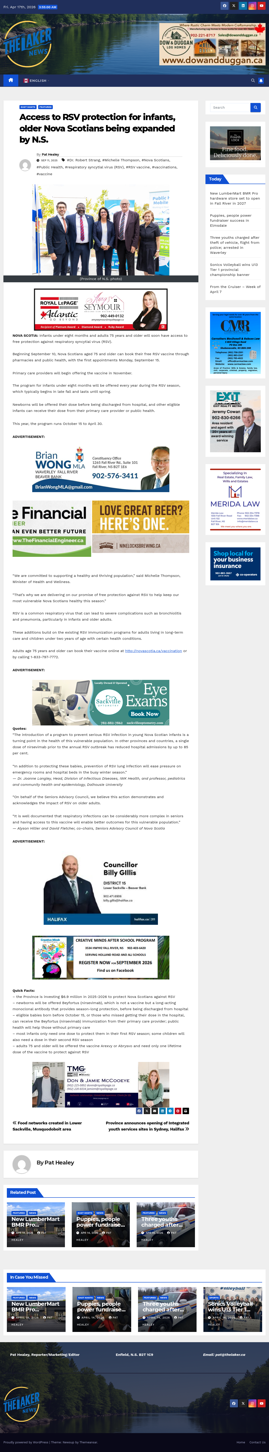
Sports (213, 1297)
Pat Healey (50, 154)
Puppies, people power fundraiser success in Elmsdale (231, 220)
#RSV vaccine (138, 167)
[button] (253, 80)
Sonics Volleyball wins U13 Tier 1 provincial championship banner (234, 269)
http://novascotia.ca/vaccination (153, 651)
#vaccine (44, 174)
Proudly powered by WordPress (26, 1442)
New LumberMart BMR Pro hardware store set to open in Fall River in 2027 (235, 198)
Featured (45, 107)
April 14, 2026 (28, 1317)
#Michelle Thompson (120, 160)
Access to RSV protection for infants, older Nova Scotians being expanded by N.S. (97, 128)
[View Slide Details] (100, 309)
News (32, 1213)
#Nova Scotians (155, 160)
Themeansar (88, 1442)
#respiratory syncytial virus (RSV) (94, 167)
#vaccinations (164, 167)
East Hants (28, 107)
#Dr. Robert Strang (83, 160)
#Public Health (50, 167)
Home (241, 1442)
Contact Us (257, 1442)
